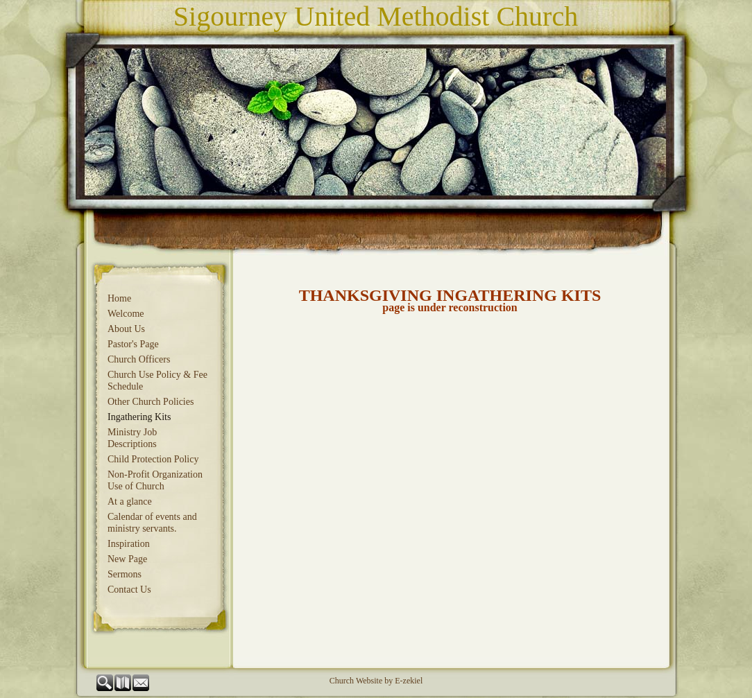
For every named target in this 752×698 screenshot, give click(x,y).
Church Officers (139, 359)
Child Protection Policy (153, 459)
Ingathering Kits (139, 417)
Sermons (125, 574)
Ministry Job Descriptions (132, 438)
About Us (126, 329)
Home (119, 298)
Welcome (126, 313)
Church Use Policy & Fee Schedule (157, 380)
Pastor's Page (133, 344)
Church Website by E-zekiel (376, 681)
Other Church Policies (151, 401)
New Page (127, 559)
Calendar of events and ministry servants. (152, 523)
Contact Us (129, 589)
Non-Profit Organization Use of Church (155, 480)
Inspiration (129, 544)
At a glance (130, 501)
